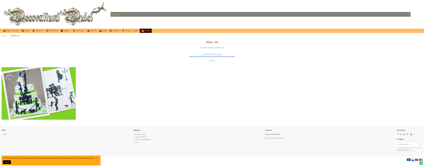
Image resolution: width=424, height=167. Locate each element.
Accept (7, 162)
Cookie (137, 142)
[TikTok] (401, 134)
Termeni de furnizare (141, 137)
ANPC (5, 134)
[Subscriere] (420, 144)
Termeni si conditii (140, 134)
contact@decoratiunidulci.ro (275, 138)
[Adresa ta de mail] (407, 144)
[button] (136, 31)
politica (96, 158)
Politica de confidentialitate (143, 139)
